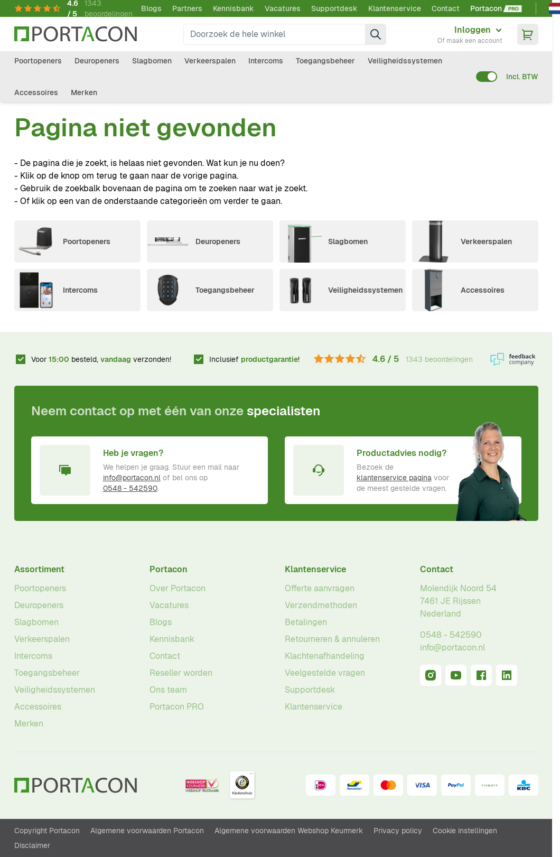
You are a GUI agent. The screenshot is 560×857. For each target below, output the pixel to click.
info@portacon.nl (132, 477)
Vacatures (283, 8)
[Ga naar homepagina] (75, 34)
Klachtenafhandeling (325, 656)
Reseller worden (181, 672)
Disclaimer (32, 845)
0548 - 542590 (130, 488)
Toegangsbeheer (325, 61)
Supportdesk (334, 8)
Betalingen (306, 622)
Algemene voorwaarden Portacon (147, 830)
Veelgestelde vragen (325, 672)
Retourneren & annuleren (332, 639)
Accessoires (36, 92)
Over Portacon (178, 588)
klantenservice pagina (394, 477)
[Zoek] (375, 34)
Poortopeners (38, 61)
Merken (84, 92)
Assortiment (39, 569)
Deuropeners (96, 61)
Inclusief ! (254, 359)
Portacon (169, 569)
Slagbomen (152, 61)
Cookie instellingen (465, 830)
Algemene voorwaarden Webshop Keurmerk (288, 830)
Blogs (151, 8)
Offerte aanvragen (319, 588)
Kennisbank (233, 8)
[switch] (486, 76)
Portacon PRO (177, 706)
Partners (187, 8)
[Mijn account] (470, 34)
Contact (446, 8)
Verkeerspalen (210, 61)
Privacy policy (398, 830)
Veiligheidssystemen (405, 61)
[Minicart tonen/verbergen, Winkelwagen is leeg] (527, 34)
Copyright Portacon (47, 830)
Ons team (168, 689)
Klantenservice (394, 8)
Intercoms (265, 61)
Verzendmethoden (321, 605)
